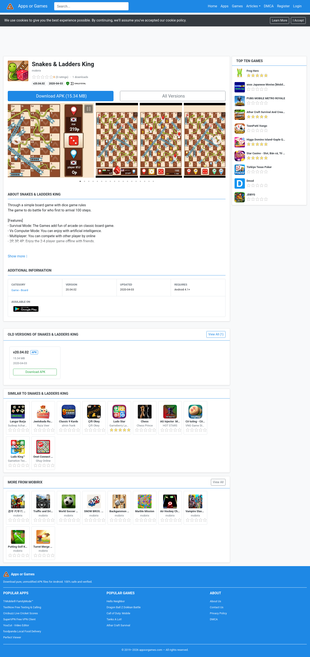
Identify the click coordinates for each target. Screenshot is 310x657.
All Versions (173, 96)
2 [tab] (84, 181)
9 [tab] (114, 181)
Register (283, 6)
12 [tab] (127, 181)
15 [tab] (140, 181)
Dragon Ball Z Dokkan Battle (124, 607)
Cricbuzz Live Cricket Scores (20, 613)
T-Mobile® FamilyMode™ (18, 601)
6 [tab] (102, 181)
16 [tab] (145, 181)
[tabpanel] (117, 140)
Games (237, 6)
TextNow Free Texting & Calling (22, 607)
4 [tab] (93, 181)
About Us (215, 601)
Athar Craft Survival (118, 625)
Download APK (35, 372)
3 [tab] (89, 181)
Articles (252, 6)
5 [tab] (97, 181)
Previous (16, 140)
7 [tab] (106, 181)
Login (297, 6)
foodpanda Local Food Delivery (22, 631)
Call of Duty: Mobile (118, 613)
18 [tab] (153, 181)
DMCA (269, 6)
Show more (16, 256)
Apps (225, 6)
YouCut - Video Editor (16, 625)
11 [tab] (123, 181)
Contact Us (216, 607)
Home (212, 6)
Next (217, 140)
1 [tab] (80, 181)
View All (218, 482)
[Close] (298, 20)
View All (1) (216, 334)
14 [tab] (136, 181)
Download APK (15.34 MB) (61, 96)
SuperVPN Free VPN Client (19, 619)
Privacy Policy (218, 613)
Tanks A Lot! (114, 619)
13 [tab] (132, 181)
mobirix (36, 70)
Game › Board (19, 290)
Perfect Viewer (12, 637)
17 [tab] (149, 181)
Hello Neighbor (116, 601)
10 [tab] (119, 181)
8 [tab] (110, 181)
